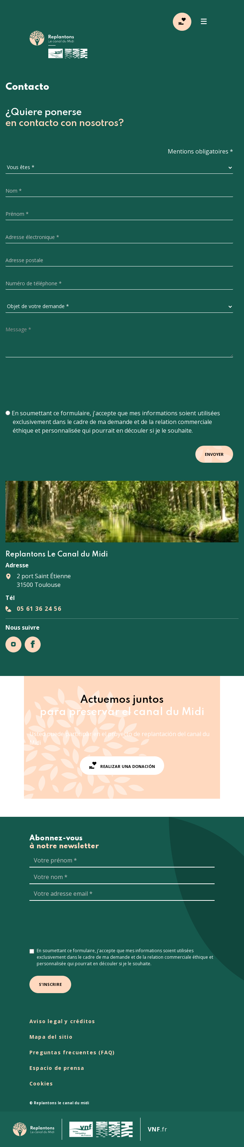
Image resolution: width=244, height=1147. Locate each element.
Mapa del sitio (51, 1036)
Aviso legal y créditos (62, 1021)
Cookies (41, 1083)
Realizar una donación (122, 765)
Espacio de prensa (56, 1067)
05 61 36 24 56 (39, 609)
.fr (157, 1129)
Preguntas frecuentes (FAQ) (72, 1052)
